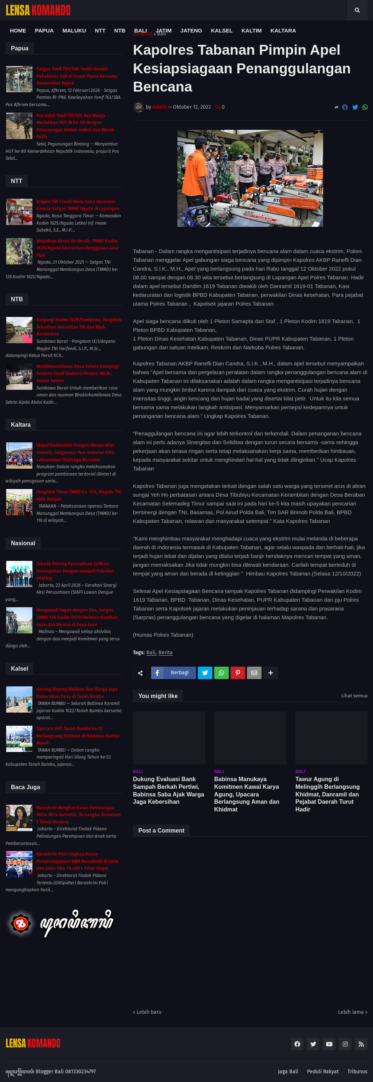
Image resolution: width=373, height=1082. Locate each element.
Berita (165, 653)
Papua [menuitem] (44, 30)
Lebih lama (351, 1012)
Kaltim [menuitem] (252, 30)
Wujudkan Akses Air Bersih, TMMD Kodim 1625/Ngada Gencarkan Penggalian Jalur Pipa (77, 248)
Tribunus (358, 1072)
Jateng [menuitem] (191, 30)
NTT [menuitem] (100, 30)
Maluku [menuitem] (74, 30)
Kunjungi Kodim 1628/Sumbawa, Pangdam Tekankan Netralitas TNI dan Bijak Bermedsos (78, 327)
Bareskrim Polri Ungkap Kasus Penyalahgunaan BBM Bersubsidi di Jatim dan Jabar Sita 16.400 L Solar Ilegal (77, 861)
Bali (151, 653)
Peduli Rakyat (323, 1072)
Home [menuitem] (18, 30)
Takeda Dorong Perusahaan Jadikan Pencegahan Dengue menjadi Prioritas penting (75, 571)
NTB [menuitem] (120, 30)
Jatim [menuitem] (164, 30)
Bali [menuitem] (140, 30)
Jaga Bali (288, 1072)
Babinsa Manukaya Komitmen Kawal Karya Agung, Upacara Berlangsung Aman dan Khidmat (246, 794)
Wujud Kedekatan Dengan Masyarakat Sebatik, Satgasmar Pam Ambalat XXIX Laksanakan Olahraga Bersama (75, 452)
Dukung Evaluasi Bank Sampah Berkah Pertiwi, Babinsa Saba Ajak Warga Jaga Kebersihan (168, 790)
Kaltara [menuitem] (283, 30)
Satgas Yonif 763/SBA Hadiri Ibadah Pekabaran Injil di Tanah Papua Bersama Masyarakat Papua (77, 76)
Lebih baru (149, 1012)
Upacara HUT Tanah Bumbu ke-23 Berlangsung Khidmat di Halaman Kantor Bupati (78, 735)
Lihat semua (354, 695)
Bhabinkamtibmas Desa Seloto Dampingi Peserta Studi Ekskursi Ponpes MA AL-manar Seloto (77, 373)
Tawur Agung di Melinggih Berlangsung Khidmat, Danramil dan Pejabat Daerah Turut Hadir (327, 794)
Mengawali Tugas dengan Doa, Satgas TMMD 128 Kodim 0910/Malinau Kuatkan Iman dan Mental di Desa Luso (77, 617)
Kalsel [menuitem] (222, 30)
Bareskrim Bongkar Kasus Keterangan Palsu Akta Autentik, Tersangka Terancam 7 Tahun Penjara (78, 815)
